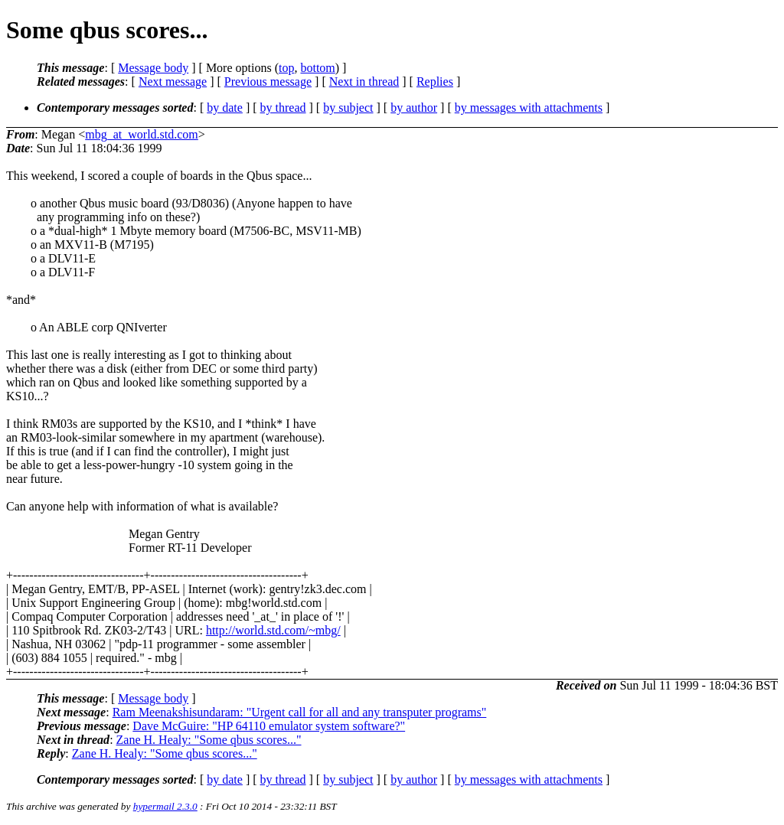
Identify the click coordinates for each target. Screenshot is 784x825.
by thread (283, 107)
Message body (153, 67)
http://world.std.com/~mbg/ (273, 630)
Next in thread (364, 81)
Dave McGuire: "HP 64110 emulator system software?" (268, 725)
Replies (434, 81)
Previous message (268, 81)
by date (225, 107)
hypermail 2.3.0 (165, 806)
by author (413, 107)
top (286, 67)
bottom (317, 67)
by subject (348, 107)
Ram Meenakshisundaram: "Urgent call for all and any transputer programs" (300, 712)
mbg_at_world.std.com (141, 134)
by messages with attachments (529, 107)
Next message (173, 81)
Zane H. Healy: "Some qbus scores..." (209, 739)
